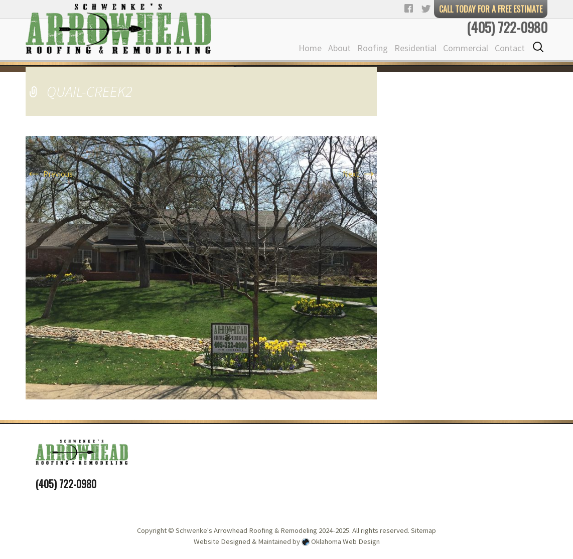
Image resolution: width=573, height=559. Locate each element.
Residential (415, 48)
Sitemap (423, 530)
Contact (510, 48)
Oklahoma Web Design (345, 541)
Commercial (465, 48)
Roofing (372, 48)
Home (310, 48)
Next (360, 174)
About (339, 48)
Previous (49, 174)
